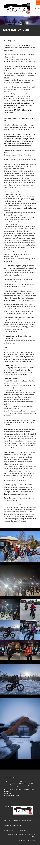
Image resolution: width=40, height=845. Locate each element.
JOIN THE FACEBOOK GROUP (13, 806)
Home (5, 820)
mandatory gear (26, 820)
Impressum (22, 840)
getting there (7, 825)
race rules (17, 820)
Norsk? (37, 9)
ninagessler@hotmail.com (11, 795)
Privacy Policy (32, 840)
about (10, 820)
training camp (17, 825)
